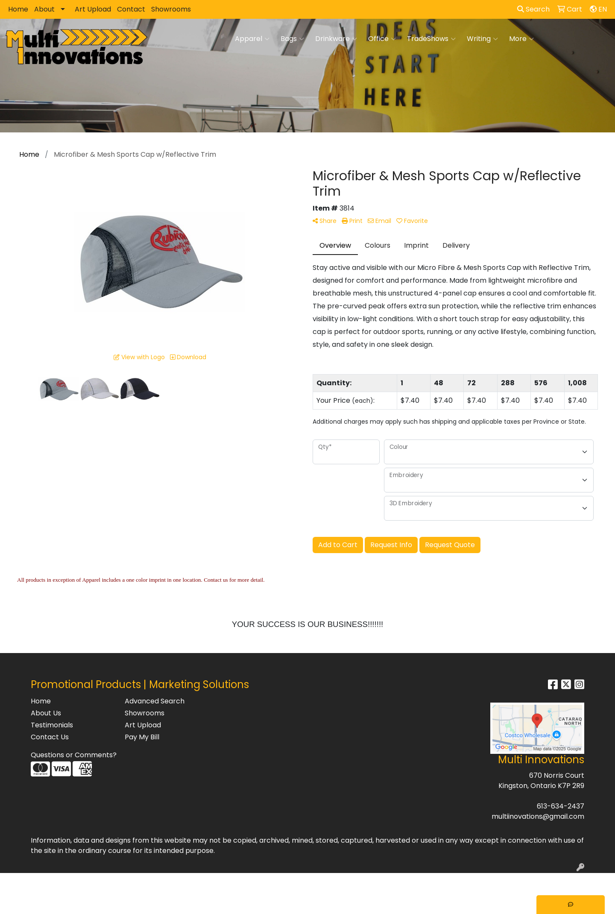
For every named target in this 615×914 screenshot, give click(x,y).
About (44, 9)
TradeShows (431, 39)
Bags (292, 39)
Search (533, 9)
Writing (482, 39)
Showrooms (171, 9)
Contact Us (50, 737)
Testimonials (52, 725)
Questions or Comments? (74, 755)
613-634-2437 (560, 806)
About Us (46, 713)
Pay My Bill (142, 737)
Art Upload (93, 9)
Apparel (252, 39)
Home (18, 9)
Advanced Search (154, 701)
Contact (131, 9)
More (521, 39)
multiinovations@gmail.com (538, 816)
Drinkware (336, 39)
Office (382, 39)
